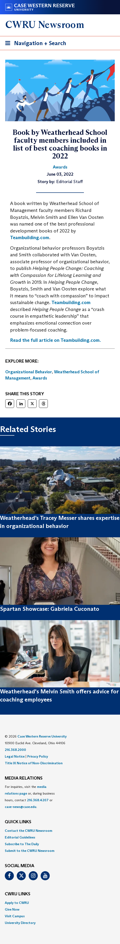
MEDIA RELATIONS (24, 778)
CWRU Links (17, 894)
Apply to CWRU (17, 903)
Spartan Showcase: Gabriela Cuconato (49, 608)
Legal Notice (15, 756)
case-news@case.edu (20, 807)
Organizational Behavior (28, 371)
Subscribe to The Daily (22, 844)
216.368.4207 (38, 800)
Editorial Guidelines (20, 837)
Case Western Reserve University (42, 736)
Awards (40, 378)
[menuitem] (60, 830)
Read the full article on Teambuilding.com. (55, 340)
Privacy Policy (37, 756)
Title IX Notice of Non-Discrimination (34, 763)
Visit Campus (15, 916)
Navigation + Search (34, 44)
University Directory (20, 923)
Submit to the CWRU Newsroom (30, 851)
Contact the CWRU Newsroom (28, 830)
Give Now (12, 909)
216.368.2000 (15, 750)
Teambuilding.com (29, 237)
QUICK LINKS (18, 822)
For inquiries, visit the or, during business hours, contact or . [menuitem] (30, 797)
